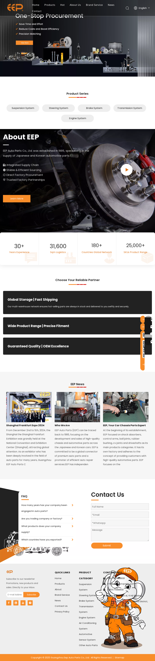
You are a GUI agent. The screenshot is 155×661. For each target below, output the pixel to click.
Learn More (16, 198)
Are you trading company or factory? (41, 518)
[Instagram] (30, 602)
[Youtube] (23, 602)
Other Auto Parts (88, 645)
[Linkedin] (15, 602)
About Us (75, 5)
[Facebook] (8, 602)
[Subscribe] (31, 594)
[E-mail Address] (14, 594)
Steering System (58, 108)
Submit (107, 545)
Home (36, 5)
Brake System (94, 108)
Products (50, 5)
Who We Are (62, 425)
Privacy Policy (62, 611)
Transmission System (129, 108)
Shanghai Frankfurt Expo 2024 (25, 425)
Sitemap (119, 657)
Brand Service (95, 5)
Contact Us (61, 606)
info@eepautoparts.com (121, 583)
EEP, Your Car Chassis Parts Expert (124, 425)
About (58, 589)
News (111, 5)
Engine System (77, 118)
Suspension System (23, 108)
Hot (63, 5)
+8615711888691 (115, 589)
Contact (37, 11)
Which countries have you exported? (41, 539)
